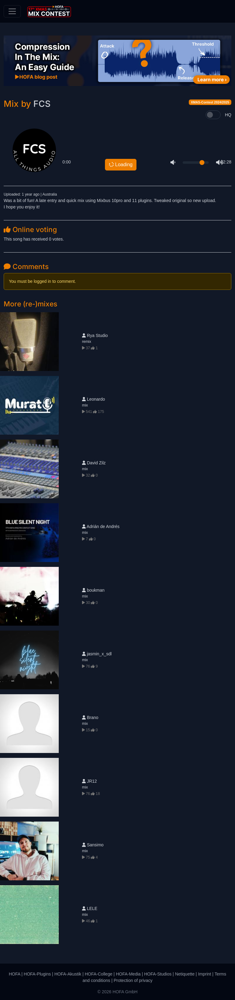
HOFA (14, 974)
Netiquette (185, 974)
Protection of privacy (133, 980)
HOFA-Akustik (67, 974)
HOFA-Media (128, 974)
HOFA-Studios (157, 974)
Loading (120, 164)
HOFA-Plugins (37, 974)
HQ (228, 114)
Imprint (204, 974)
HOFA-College (98, 974)
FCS (41, 104)
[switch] (213, 114)
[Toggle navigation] (12, 11)
